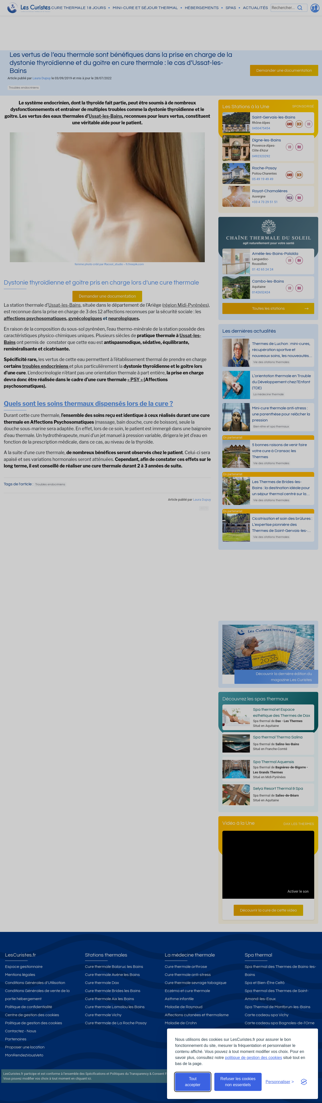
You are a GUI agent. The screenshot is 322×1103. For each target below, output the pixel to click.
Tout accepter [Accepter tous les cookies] (192, 1082)
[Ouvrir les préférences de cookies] (280, 1082)
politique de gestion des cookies (253, 1057)
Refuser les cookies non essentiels (238, 1082)
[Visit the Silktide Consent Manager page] (304, 1082)
